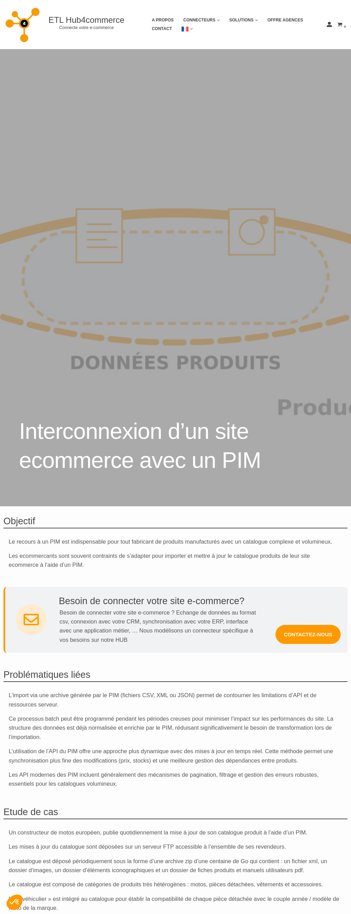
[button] (218, 20)
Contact (162, 28)
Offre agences (285, 20)
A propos (163, 20)
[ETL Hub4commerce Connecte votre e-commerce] (67, 24)
